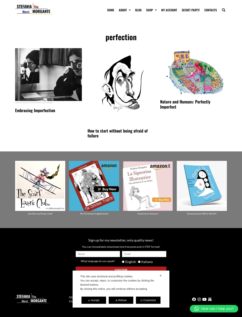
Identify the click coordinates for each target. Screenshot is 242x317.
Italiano (147, 262)
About (125, 10)
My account (169, 10)
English (130, 262)
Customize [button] (148, 300)
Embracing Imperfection (35, 110)
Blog (138, 10)
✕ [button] (161, 275)
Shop (151, 10)
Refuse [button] (120, 300)
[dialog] (121, 289)
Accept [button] (93, 300)
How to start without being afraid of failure (118, 133)
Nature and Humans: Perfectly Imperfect (185, 104)
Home (110, 10)
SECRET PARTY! (191, 10)
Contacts (210, 10)
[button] (224, 10)
